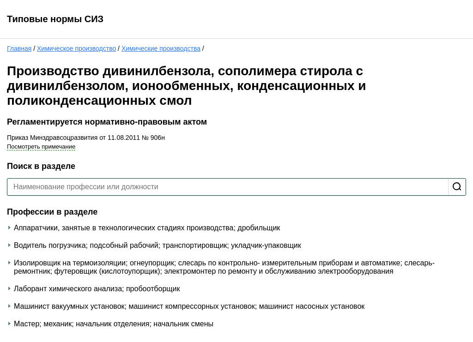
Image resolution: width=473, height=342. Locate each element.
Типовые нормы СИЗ (55, 19)
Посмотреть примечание (41, 146)
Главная (19, 48)
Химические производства (160, 48)
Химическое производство (76, 48)
